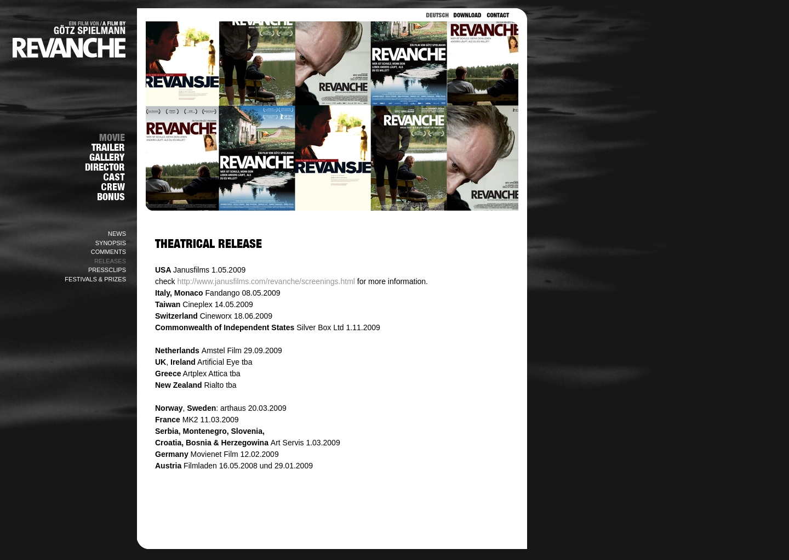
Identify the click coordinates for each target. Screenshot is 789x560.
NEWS (117, 233)
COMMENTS (108, 251)
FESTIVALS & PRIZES (95, 279)
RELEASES (110, 261)
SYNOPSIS (110, 243)
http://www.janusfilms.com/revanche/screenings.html (266, 281)
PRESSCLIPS (107, 270)
